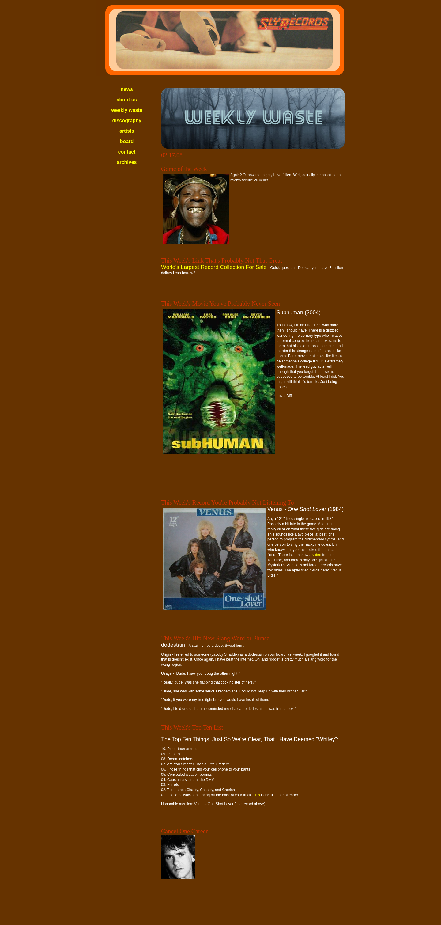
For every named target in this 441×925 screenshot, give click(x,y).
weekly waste (126, 110)
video (316, 555)
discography (126, 120)
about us (127, 99)
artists (126, 131)
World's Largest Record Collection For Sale (214, 267)
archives (127, 162)
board (127, 141)
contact (127, 151)
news (127, 89)
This (256, 795)
